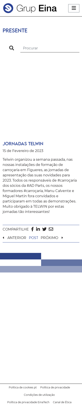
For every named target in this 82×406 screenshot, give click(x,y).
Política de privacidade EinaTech (28, 402)
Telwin (8, 159)
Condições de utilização (39, 394)
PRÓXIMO (49, 238)
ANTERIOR (16, 238)
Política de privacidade (55, 387)
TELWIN (40, 206)
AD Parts (36, 186)
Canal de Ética (62, 402)
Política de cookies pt (23, 387)
